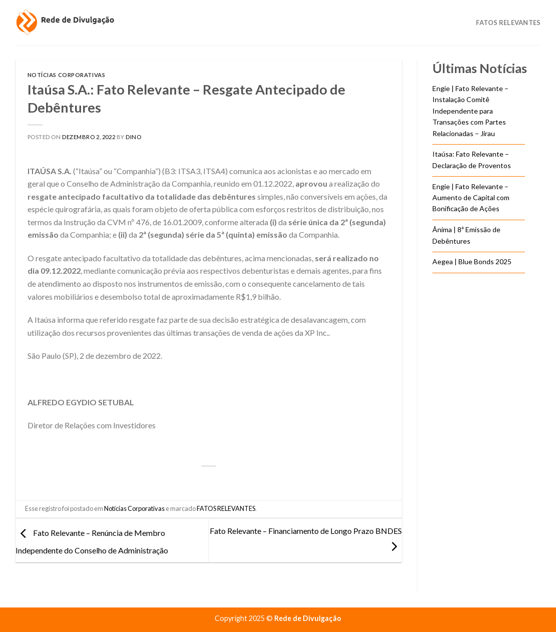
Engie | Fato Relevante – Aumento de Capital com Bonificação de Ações (470, 197)
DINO (133, 137)
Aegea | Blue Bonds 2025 (471, 261)
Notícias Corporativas (67, 75)
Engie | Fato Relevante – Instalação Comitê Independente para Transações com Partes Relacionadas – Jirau (470, 111)
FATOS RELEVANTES (226, 508)
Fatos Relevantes (508, 23)
